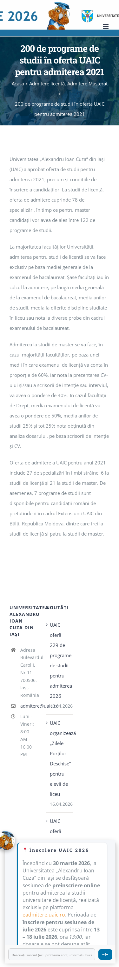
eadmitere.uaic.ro (44, 914)
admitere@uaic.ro (28, 706)
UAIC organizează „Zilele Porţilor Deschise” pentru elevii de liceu (60, 758)
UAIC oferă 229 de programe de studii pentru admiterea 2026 (60, 660)
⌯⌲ (105, 954)
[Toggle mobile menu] (106, 26)
